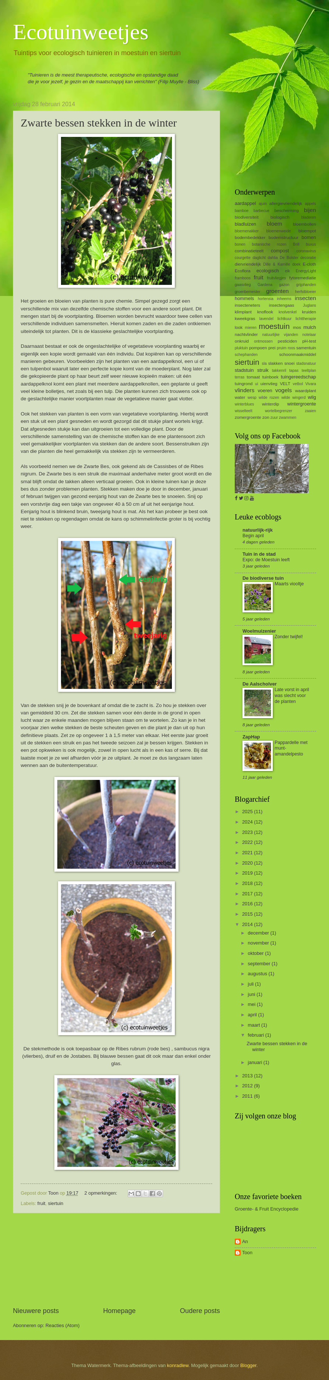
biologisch (279, 217)
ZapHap (251, 737)
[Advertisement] (116, 1260)
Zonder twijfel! (289, 636)
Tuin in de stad (259, 554)
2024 (248, 822)
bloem (274, 224)
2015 (248, 914)
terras (239, 377)
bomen (309, 237)
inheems (284, 299)
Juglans (309, 305)
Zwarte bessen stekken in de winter (99, 123)
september (259, 963)
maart (254, 1025)
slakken (275, 363)
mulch (309, 327)
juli (251, 984)
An (245, 1241)
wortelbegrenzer (278, 411)
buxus (311, 244)
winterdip (270, 404)
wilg (312, 397)
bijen (310, 210)
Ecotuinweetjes (81, 32)
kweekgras (245, 318)
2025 (248, 811)
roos (291, 348)
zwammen (287, 417)
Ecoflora (242, 271)
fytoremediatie (302, 278)
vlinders (244, 390)
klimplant (243, 312)
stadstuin (244, 370)
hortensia (265, 299)
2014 (248, 924)
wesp (252, 398)
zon (265, 417)
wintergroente (301, 404)
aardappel (245, 203)
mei (252, 1004)
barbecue (261, 211)
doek (296, 264)
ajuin (263, 204)
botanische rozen (269, 244)
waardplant (305, 390)
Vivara (310, 384)
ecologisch (268, 270)
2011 (248, 1096)
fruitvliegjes (276, 278)
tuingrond (243, 383)
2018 (248, 883)
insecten (305, 298)
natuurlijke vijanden (280, 335)
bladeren (308, 217)
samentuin (306, 348)
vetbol (298, 384)
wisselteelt (243, 411)
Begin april (253, 535)
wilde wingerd (293, 398)
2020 (248, 863)
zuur (274, 417)
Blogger (248, 1365)
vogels (283, 390)
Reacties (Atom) (62, 1325)
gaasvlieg (243, 285)
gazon (284, 285)
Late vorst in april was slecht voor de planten (292, 695)
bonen (240, 244)
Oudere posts (200, 1311)
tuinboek (270, 377)
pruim (281, 348)
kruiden (309, 312)
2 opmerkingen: (101, 1193)
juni (252, 994)
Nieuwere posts (36, 1311)
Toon (247, 1252)
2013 (248, 1075)
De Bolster (289, 258)
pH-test (309, 341)
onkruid (242, 341)
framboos (243, 278)
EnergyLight (306, 271)
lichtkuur (284, 319)
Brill (296, 244)
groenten (277, 291)
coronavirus (306, 251)
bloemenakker (247, 231)
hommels (244, 298)
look (238, 327)
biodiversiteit (246, 217)
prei (271, 348)
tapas (293, 370)
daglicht (259, 258)
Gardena (265, 285)
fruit (41, 1203)
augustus (258, 973)
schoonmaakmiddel (297, 354)
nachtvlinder (246, 334)
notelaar (309, 335)
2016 (248, 903)
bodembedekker (250, 237)
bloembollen (304, 224)
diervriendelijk (248, 264)
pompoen (258, 348)
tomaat (253, 377)
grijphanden (306, 285)
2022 (248, 842)
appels (310, 204)
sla (264, 363)
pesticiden (287, 341)
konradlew (178, 1365)
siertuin (56, 1203)
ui (256, 384)
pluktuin (241, 348)
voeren (265, 390)
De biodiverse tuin (263, 578)
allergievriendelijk (285, 203)
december (259, 933)
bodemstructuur (283, 237)
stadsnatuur (306, 363)
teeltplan (309, 370)
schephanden (246, 355)
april (253, 1014)
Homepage (119, 1311)
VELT (285, 383)
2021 (248, 852)
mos (297, 327)
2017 (248, 893)
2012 (248, 1085)
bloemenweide (278, 231)
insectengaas (281, 305)
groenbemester (247, 292)
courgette (243, 258)
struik (263, 370)
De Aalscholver (259, 684)
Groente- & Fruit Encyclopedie (266, 1209)
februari (256, 1035)
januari (255, 1062)
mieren (251, 328)
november (259, 943)
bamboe (241, 211)
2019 (248, 873)
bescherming (286, 210)
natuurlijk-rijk (257, 530)
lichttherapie (305, 319)
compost (280, 250)
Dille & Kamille (276, 264)
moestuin (274, 326)
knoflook (265, 312)
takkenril (279, 370)
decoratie (308, 258)
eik (287, 271)
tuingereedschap (298, 377)
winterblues (244, 404)
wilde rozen (269, 398)
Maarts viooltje (289, 583)
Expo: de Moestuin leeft (266, 559)
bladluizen (245, 224)
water (240, 397)
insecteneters (247, 305)
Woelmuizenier (259, 631)
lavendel (266, 319)
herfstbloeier (305, 292)
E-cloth (309, 264)
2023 (248, 832)
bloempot (307, 231)
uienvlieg (269, 383)
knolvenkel (288, 312)
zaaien (310, 411)
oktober (256, 953)
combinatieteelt (249, 251)
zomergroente (248, 417)
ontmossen (263, 341)
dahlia (273, 258)
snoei (289, 363)
